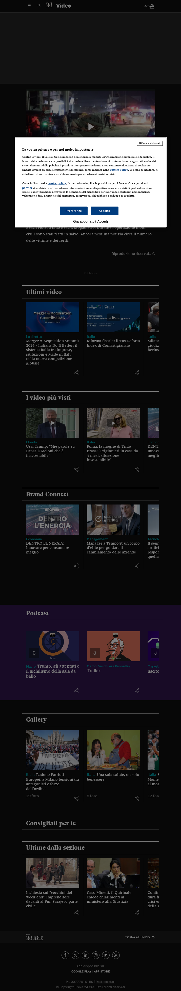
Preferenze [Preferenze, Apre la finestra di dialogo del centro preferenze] (74, 210)
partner (27, 187)
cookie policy (119, 169)
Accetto (104, 210)
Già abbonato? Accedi (90, 221)
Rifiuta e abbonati (149, 143)
